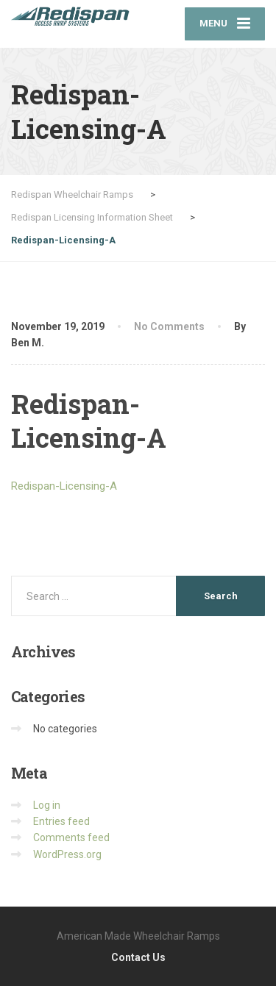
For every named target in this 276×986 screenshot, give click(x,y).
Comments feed (71, 837)
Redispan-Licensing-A (64, 486)
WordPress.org (67, 854)
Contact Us (138, 957)
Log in (46, 805)
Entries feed (61, 821)
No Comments (169, 326)
